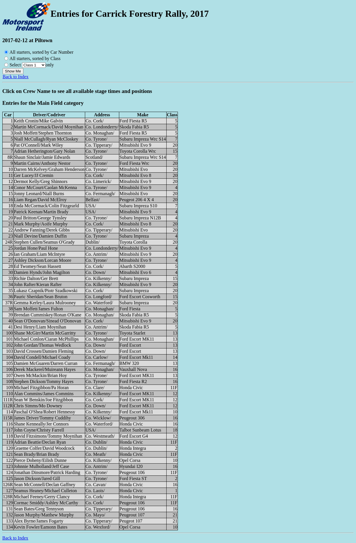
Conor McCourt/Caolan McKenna (45, 187)
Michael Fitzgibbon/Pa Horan (41, 387)
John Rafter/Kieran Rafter (38, 284)
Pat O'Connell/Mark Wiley (38, 145)
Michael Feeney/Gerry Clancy (42, 496)
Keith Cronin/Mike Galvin (38, 120)
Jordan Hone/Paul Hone (36, 248)
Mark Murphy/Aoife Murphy (41, 223)
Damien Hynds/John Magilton (42, 272)
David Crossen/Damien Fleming (44, 351)
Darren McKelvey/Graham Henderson (49, 169)
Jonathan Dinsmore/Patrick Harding (47, 472)
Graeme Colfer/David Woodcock (44, 448)
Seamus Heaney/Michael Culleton (45, 490)
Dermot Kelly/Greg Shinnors (41, 181)
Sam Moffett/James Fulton (38, 308)
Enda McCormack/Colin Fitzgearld (46, 205)
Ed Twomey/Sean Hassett (37, 266)
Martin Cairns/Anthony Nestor (42, 163)
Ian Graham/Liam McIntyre (39, 254)
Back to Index (16, 76)
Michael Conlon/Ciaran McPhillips (46, 339)
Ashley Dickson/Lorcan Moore (42, 260)
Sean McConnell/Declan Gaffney (44, 484)
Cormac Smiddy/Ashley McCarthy (46, 502)
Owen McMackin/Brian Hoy (40, 375)
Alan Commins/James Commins (44, 393)
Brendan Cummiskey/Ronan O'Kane (47, 314)
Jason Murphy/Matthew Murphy (44, 514)
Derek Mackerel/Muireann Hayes (45, 369)
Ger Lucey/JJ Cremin (33, 175)
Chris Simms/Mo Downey (38, 405)
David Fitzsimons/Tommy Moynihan (48, 436)
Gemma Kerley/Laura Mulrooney (45, 302)
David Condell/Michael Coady (42, 357)
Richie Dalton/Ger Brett (36, 278)
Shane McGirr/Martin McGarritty (45, 333)
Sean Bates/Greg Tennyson (39, 508)
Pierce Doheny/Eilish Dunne (40, 460)
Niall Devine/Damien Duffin (40, 236)
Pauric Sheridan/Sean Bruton (41, 296)
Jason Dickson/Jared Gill (37, 478)
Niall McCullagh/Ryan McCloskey (46, 139)
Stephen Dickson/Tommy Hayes (44, 381)
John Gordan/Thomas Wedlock (42, 345)
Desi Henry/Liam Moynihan (40, 326)
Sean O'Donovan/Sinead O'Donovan (47, 320)
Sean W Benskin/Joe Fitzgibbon (43, 399)
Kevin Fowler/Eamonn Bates (41, 527)
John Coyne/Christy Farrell (39, 430)
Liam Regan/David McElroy (40, 199)
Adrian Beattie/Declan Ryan (40, 442)
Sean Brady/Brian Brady (36, 454)
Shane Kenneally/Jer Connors (41, 423)
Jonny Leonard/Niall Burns (39, 193)
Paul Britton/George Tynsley (40, 217)
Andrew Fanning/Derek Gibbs (42, 229)
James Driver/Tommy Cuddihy (42, 417)
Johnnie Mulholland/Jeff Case (41, 466)
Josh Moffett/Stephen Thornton (43, 132)
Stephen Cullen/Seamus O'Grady (44, 242)
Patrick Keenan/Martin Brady (41, 211)
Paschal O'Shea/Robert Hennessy (44, 411)
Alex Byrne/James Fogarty (39, 520)
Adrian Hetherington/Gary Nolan (44, 151)
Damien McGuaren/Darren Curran (45, 363)
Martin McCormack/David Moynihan (48, 126)
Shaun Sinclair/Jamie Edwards (42, 157)
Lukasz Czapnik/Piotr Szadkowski (45, 290)
